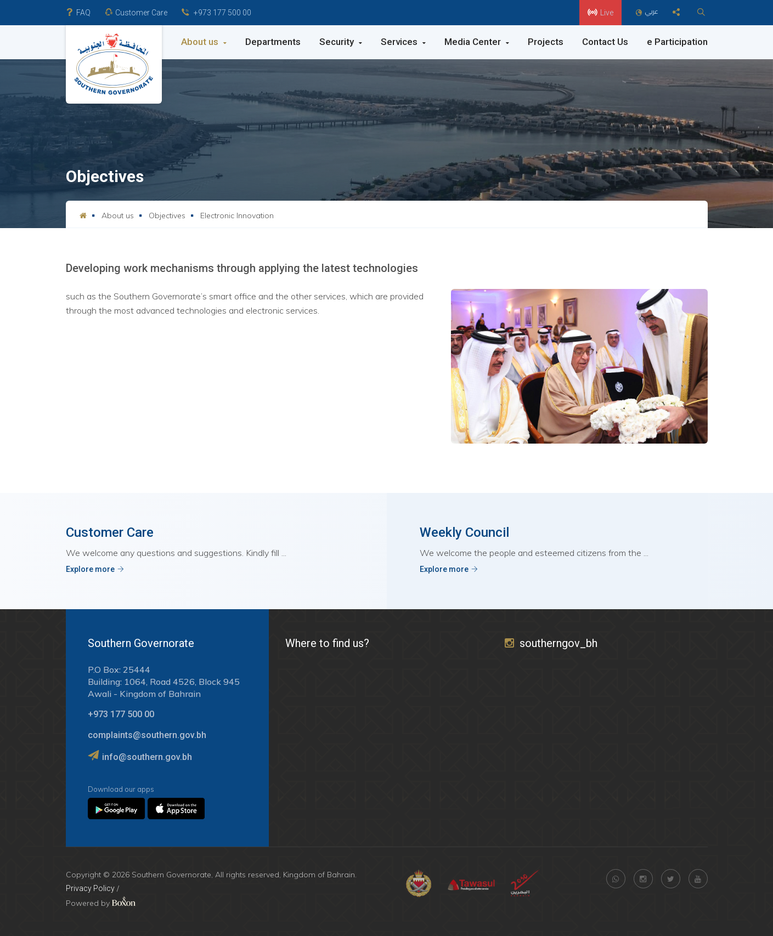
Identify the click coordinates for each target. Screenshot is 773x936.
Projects (545, 41)
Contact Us (605, 41)
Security (340, 41)
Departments (273, 41)
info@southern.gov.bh (147, 757)
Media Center (476, 41)
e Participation (677, 41)
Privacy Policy (90, 888)
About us (204, 41)
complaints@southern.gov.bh (147, 735)
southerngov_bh (551, 643)
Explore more (95, 569)
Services (403, 41)
